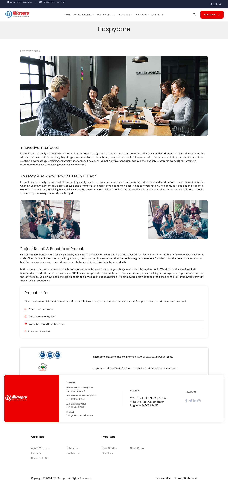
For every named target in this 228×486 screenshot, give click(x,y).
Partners (36, 453)
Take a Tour (72, 448)
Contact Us (73, 453)
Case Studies (109, 448)
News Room (137, 448)
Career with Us (39, 458)
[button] (212, 15)
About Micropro (40, 448)
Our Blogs (107, 453)
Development (26, 51)
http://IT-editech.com (52, 324)
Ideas (37, 51)
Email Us (70, 412)
